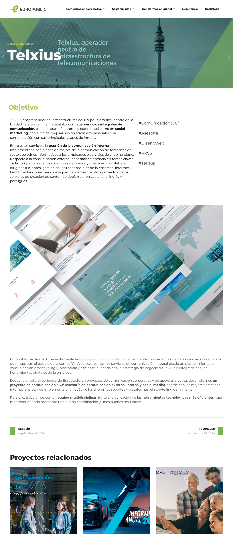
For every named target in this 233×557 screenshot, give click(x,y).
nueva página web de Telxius (103, 359)
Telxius (15, 120)
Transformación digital (157, 9)
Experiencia (190, 9)
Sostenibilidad (121, 9)
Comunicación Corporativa (84, 9)
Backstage (212, 9)
